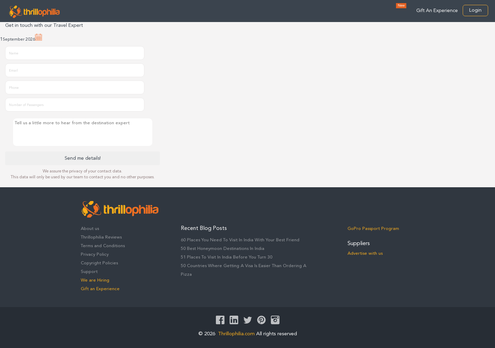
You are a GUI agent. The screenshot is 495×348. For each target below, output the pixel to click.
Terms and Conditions (103, 246)
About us (90, 228)
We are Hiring (95, 280)
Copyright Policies (99, 263)
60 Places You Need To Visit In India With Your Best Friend (240, 240)
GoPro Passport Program (373, 228)
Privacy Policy (95, 254)
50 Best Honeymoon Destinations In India (222, 248)
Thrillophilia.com (236, 334)
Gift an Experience (100, 289)
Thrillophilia (34, 12)
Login (475, 10)
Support (89, 272)
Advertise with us (365, 253)
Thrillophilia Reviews (101, 237)
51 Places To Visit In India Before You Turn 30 (226, 257)
